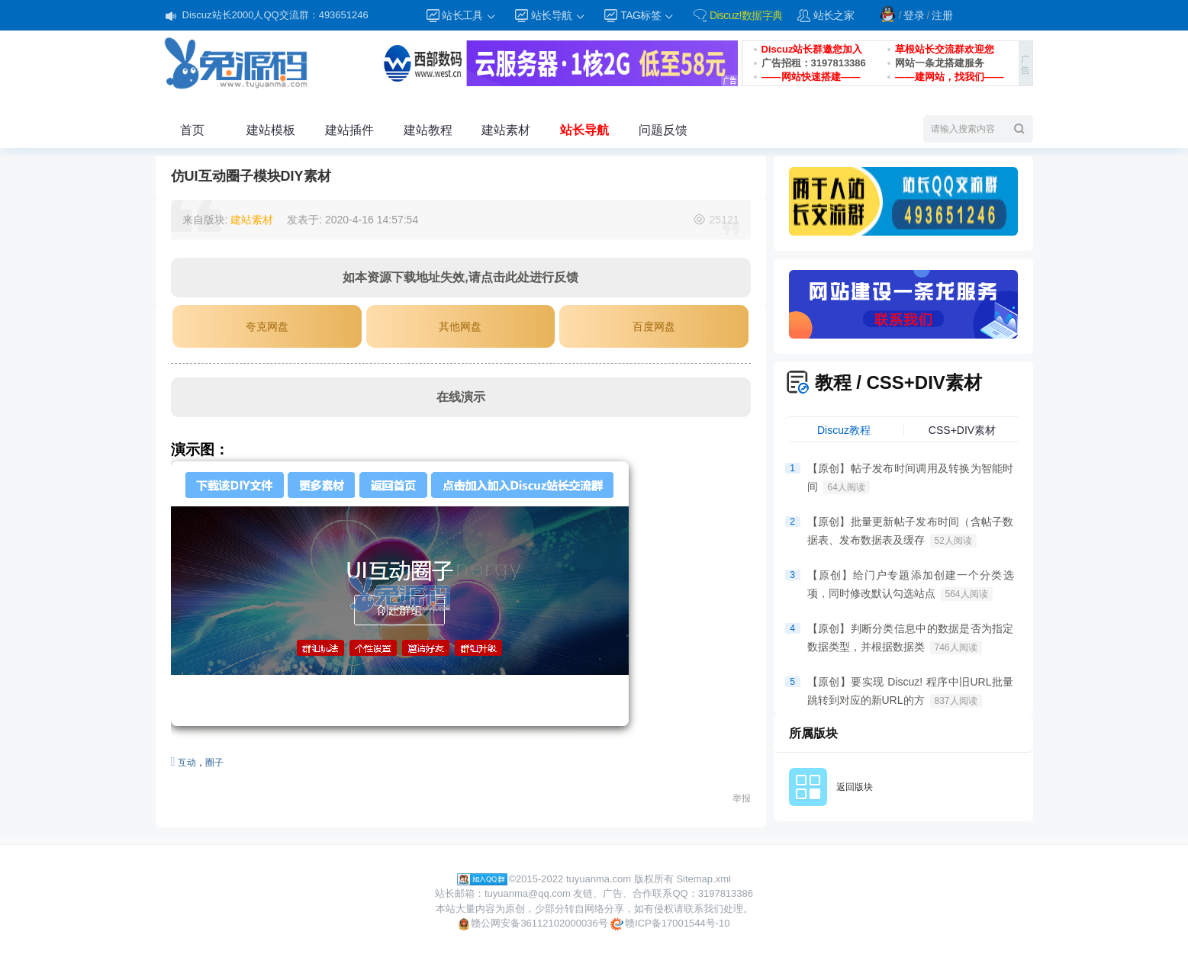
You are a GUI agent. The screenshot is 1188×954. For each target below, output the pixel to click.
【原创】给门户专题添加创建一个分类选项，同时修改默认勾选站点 (910, 585)
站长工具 (469, 15)
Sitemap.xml (703, 879)
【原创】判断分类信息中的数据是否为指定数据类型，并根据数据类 (910, 638)
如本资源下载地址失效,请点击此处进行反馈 (460, 277)
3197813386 (725, 893)
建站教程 (428, 130)
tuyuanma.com (598, 879)
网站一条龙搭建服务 (939, 63)
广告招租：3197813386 (813, 63)
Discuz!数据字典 (746, 15)
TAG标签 (647, 15)
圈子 (214, 762)
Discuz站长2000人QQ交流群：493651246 (275, 15)
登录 (913, 15)
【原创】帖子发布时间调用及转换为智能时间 (910, 478)
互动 (187, 762)
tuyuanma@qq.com (528, 893)
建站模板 (270, 130)
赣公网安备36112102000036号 (533, 923)
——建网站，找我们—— (949, 76)
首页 (192, 130)
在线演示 (460, 396)
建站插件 (349, 130)
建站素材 (505, 130)
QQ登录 (887, 13)
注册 (942, 15)
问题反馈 (663, 130)
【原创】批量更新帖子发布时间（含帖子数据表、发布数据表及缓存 (910, 532)
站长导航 (558, 15)
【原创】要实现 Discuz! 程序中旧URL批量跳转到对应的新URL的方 (910, 692)
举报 (741, 798)
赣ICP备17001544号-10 (669, 923)
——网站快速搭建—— (811, 76)
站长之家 (834, 15)
